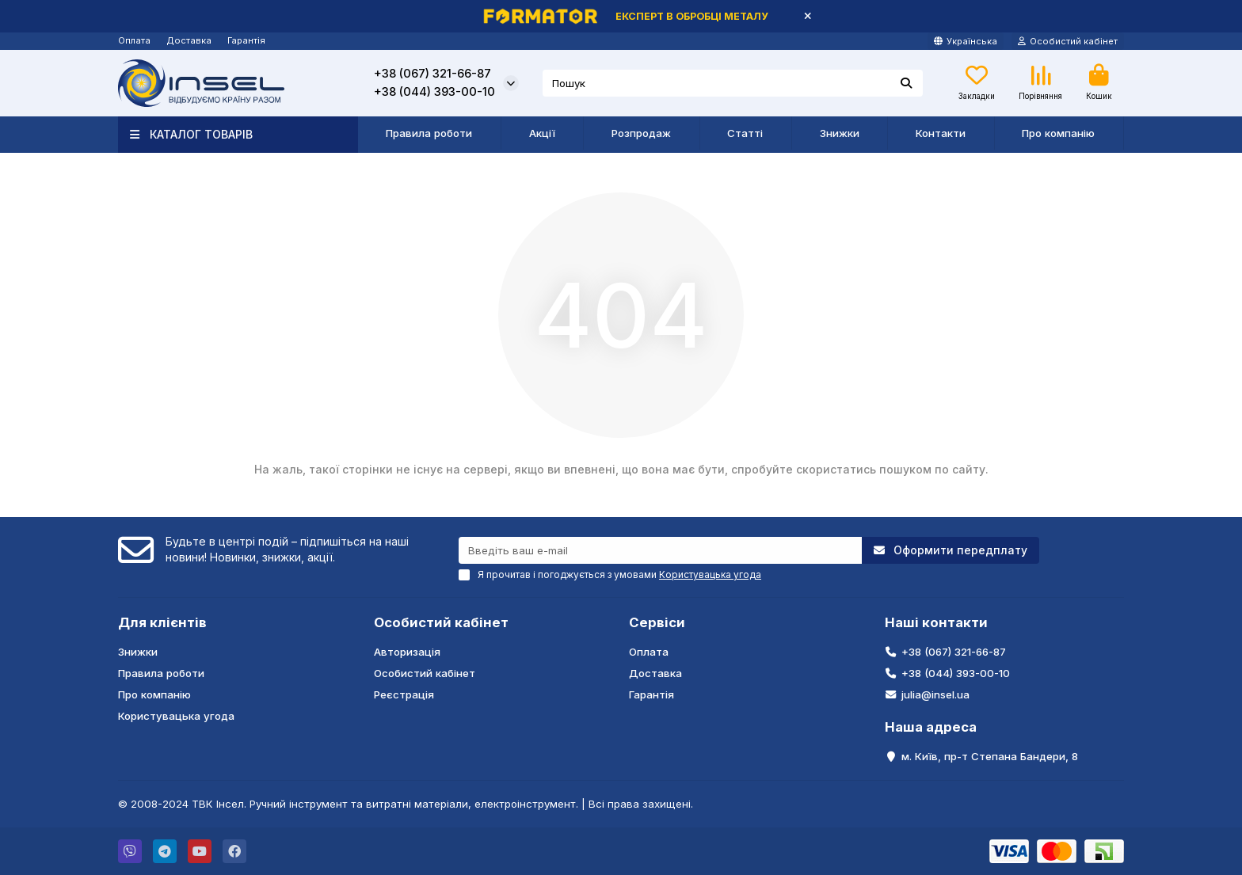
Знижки (839, 133)
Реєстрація (404, 694)
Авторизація (407, 651)
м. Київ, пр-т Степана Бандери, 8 (989, 756)
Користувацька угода (176, 716)
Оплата (134, 40)
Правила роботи (429, 133)
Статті (745, 133)
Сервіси (657, 622)
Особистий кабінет (441, 622)
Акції (542, 133)
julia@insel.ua (935, 694)
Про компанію (1058, 133)
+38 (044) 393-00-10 (434, 92)
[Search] (733, 83)
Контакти (941, 133)
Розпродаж (641, 133)
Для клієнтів (162, 622)
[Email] (660, 550)
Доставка (188, 40)
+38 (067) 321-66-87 (432, 74)
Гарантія (246, 40)
